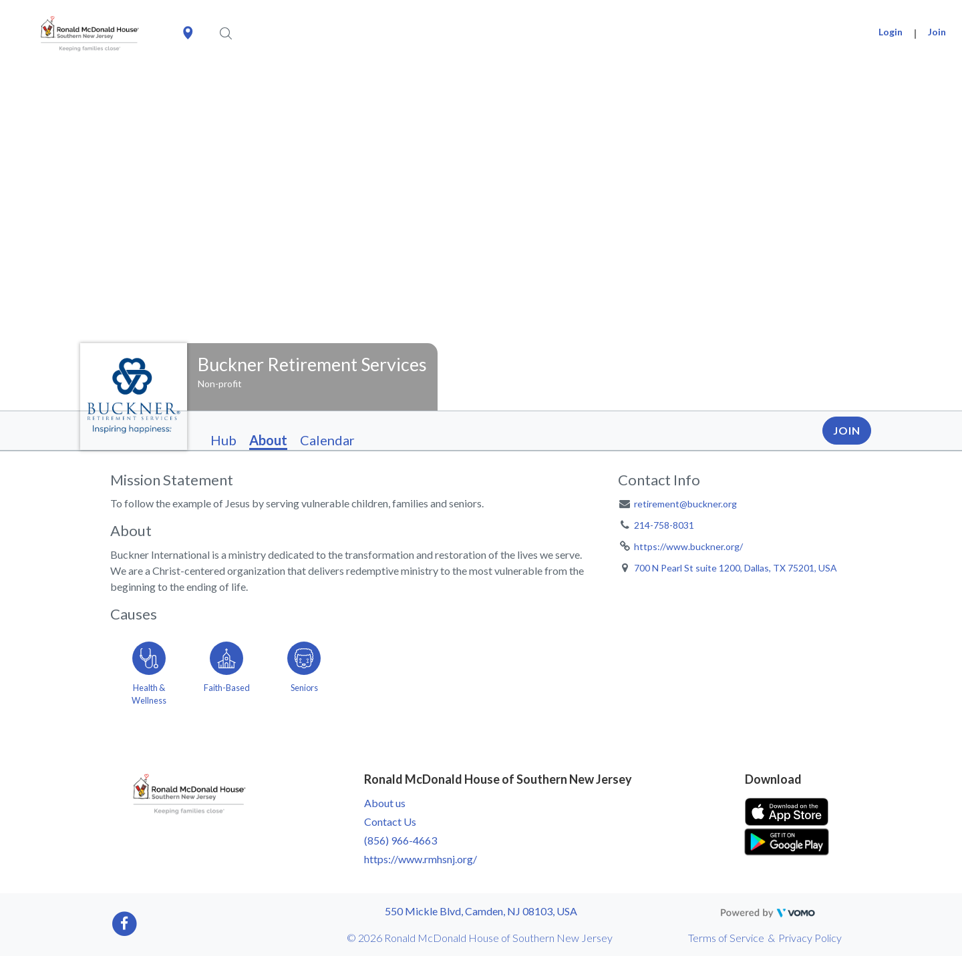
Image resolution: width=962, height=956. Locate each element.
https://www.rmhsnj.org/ (420, 859)
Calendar (327, 440)
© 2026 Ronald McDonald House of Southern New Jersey (480, 937)
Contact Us (390, 821)
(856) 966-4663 (400, 840)
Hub (223, 440)
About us (385, 802)
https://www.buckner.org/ (688, 546)
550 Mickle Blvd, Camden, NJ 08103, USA (481, 911)
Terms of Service (726, 937)
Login (890, 31)
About (268, 440)
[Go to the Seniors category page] (304, 671)
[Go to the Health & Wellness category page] (149, 671)
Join (937, 31)
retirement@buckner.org (685, 503)
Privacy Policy (810, 937)
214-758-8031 (664, 525)
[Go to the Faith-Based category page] (226, 671)
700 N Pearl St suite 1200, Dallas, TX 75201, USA (735, 567)
